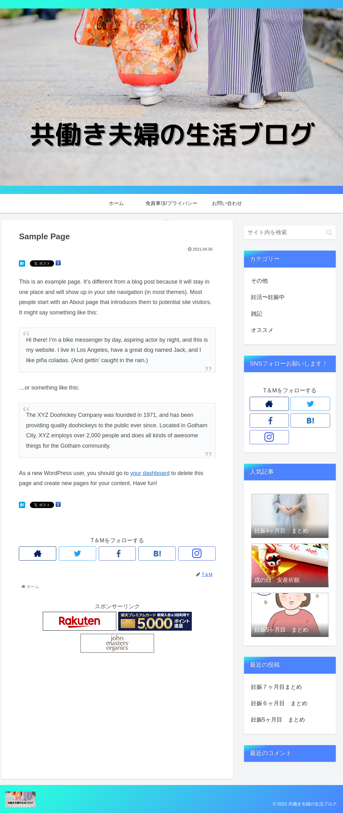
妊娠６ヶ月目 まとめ (279, 703)
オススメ (262, 330)
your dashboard (149, 473)
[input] (290, 232)
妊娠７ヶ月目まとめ (276, 687)
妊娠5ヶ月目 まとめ (278, 719)
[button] (329, 232)
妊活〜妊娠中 (268, 297)
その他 (259, 281)
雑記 (256, 314)
